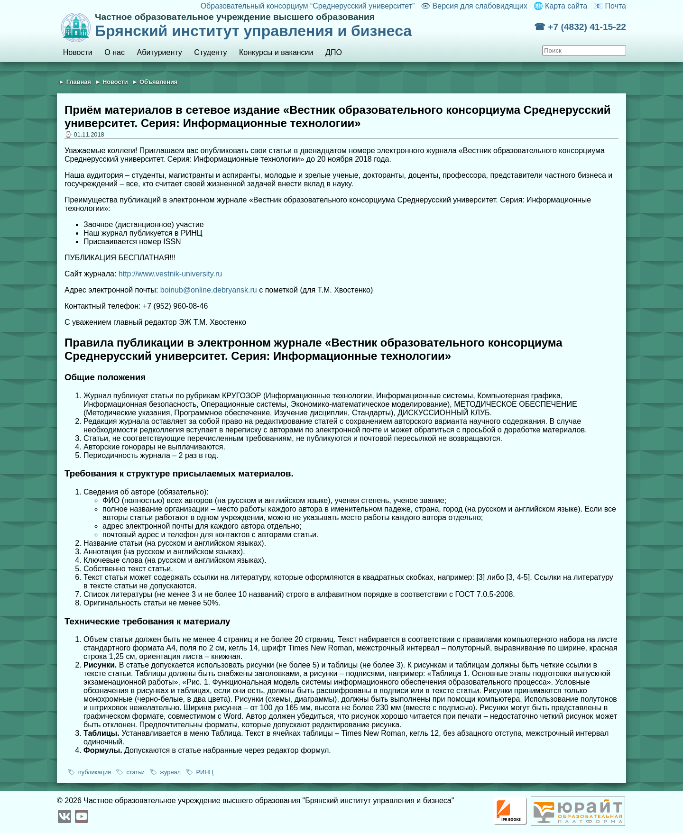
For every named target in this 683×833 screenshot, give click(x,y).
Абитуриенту (159, 52)
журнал (170, 772)
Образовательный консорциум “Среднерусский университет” (308, 6)
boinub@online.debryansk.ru (208, 290)
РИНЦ (204, 772)
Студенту (210, 52)
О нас (114, 52)
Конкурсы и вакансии (276, 52)
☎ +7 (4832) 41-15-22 (580, 27)
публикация (94, 772)
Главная (78, 81)
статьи (135, 772)
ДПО (333, 52)
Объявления (158, 81)
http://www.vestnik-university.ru (170, 274)
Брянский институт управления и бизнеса (314, 25)
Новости (77, 52)
